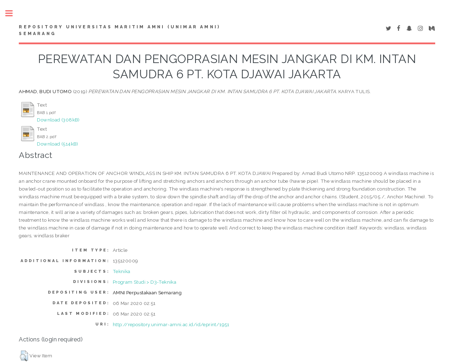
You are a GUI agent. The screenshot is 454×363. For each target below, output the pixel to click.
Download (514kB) (57, 144)
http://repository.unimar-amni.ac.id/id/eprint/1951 (171, 324)
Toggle (13, 13)
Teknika (122, 271)
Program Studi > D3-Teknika (144, 282)
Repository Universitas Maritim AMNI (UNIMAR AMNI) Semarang (119, 30)
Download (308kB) (58, 120)
